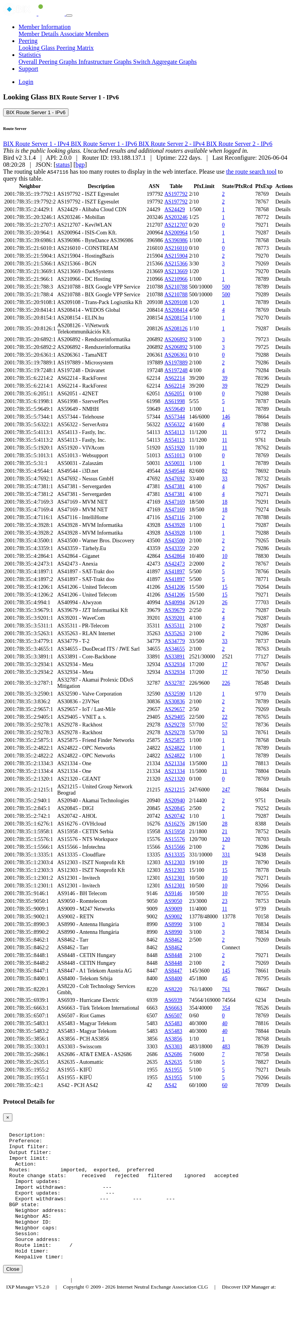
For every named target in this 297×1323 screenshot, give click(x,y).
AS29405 (174, 717)
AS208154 (176, 318)
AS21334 (174, 763)
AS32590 (174, 694)
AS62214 (174, 378)
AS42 (170, 1085)
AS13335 (174, 855)
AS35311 (174, 626)
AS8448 (173, 955)
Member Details (39, 34)
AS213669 (176, 271)
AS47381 (174, 486)
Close (12, 1296)
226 (226, 683)
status (63, 164)
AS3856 (173, 1039)
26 (224, 602)
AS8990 (173, 924)
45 (224, 978)
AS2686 (173, 1054)
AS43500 (174, 541)
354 (226, 1008)
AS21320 (174, 779)
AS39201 (174, 618)
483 (226, 1047)
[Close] (7, 1117)
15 (224, 587)
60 (224, 1085)
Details (283, 194)
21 (224, 831)
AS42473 (174, 564)
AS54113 (174, 432)
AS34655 (174, 649)
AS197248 (176, 370)
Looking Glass (37, 47)
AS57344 (174, 417)
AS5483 (173, 1023)
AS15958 (174, 831)
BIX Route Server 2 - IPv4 (172, 143)
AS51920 (174, 448)
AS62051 (174, 394)
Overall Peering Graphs (49, 61)
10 (224, 556)
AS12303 (174, 862)
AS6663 (173, 1008)
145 (226, 971)
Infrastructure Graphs (106, 61)
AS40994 (174, 602)
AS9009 (173, 909)
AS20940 (174, 800)
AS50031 (174, 463)
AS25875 (174, 740)
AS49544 (174, 471)
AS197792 (176, 194)
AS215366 (176, 264)
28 (224, 824)
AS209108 (176, 302)
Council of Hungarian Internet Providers (119, 1306)
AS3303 (173, 1047)
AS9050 (173, 901)
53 (224, 732)
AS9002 (173, 917)
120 (226, 839)
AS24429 (174, 209)
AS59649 (174, 409)
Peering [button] (28, 41)
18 (224, 502)
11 (224, 432)
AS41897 (174, 571)
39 (224, 378)
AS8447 (173, 971)
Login (26, 82)
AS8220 (173, 989)
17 (224, 664)
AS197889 (176, 363)
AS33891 (174, 657)
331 (226, 855)
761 (226, 989)
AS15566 (174, 847)
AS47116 (174, 517)
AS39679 (174, 610)
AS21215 (174, 790)
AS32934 (174, 664)
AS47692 (174, 479)
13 (224, 763)
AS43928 (174, 525)
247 (226, 790)
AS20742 (174, 816)
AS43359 (174, 548)
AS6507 (173, 1016)
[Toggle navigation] (69, 15)
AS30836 (174, 701)
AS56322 (174, 424)
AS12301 (174, 878)
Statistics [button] (30, 54)
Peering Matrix (75, 47)
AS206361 (176, 355)
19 (224, 862)
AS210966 (176, 279)
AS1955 (173, 1070)
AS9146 (173, 893)
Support (28, 68)
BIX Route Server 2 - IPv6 (239, 143)
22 (224, 717)
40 (224, 1023)
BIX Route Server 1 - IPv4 (37, 143)
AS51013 (174, 455)
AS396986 (176, 240)
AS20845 (174, 808)
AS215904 (176, 256)
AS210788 (176, 287)
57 (224, 725)
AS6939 (173, 1000)
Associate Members (84, 34)
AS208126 (176, 329)
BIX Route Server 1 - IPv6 (35, 112)
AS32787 (174, 683)
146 (226, 417)
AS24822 (174, 748)
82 (224, 471)
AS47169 (174, 502)
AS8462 (173, 940)
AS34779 (174, 641)
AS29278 (174, 725)
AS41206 (174, 587)
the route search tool (251, 171)
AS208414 (176, 310)
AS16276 (174, 824)
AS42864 (174, 556)
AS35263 (174, 633)
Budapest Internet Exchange (36, 1306)
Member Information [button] (45, 27)
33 (224, 479)
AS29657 (174, 709)
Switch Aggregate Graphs (164, 61)
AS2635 (173, 1062)
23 (224, 901)
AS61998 (174, 401)
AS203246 (176, 217)
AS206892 (176, 339)
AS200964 (176, 233)
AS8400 (173, 978)
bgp (80, 164)
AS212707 (176, 225)
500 (226, 287)
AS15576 (174, 839)
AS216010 (176, 248)
